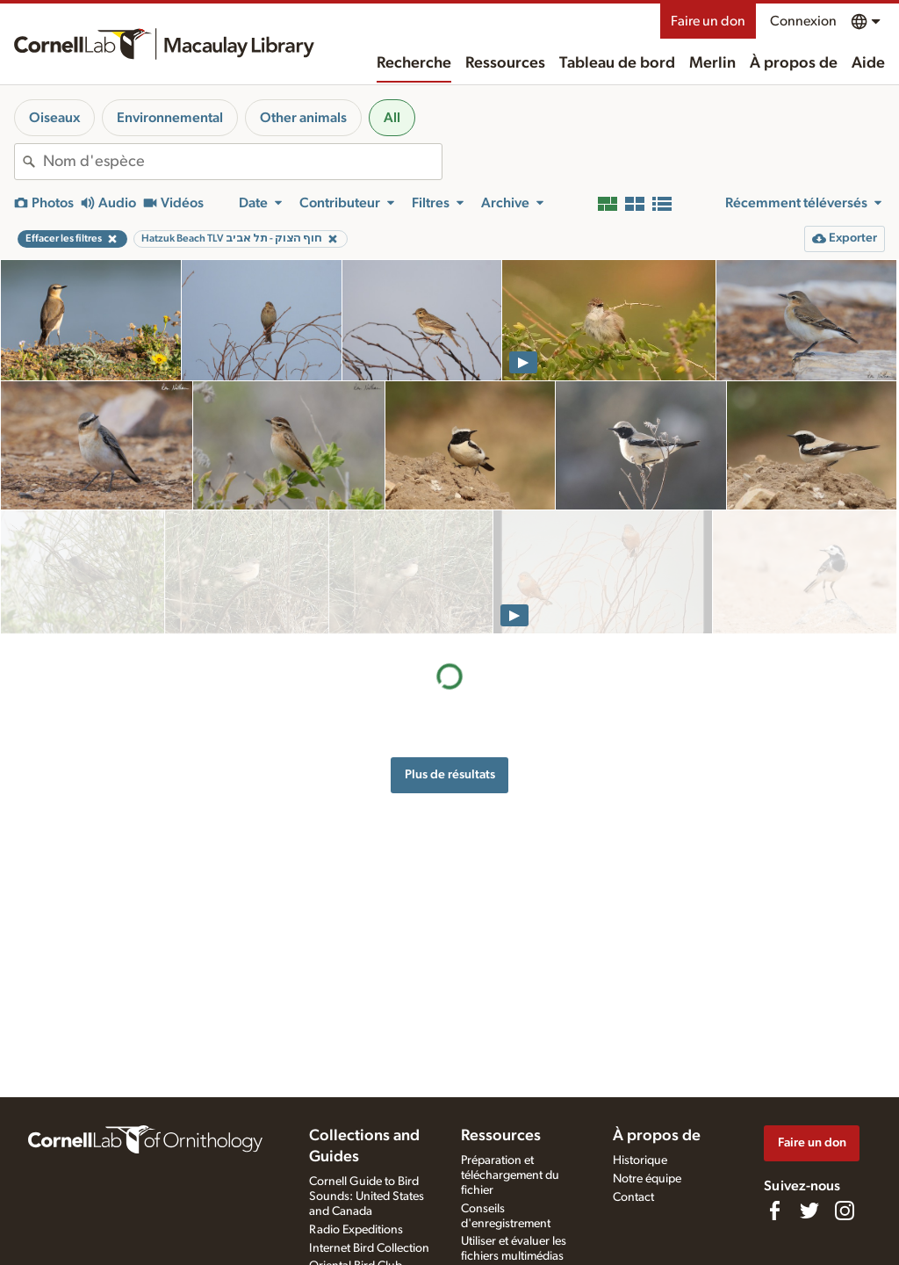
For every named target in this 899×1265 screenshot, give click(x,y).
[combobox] (242, 161)
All (392, 118)
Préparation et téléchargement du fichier (510, 1175)
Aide (868, 63)
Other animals (303, 118)
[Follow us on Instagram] (844, 1210)
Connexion (803, 21)
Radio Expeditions (356, 1230)
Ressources (505, 63)
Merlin (712, 63)
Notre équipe (647, 1179)
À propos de (794, 63)
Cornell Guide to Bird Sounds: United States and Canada (366, 1196)
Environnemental (170, 118)
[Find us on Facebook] (774, 1210)
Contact (633, 1197)
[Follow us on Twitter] (809, 1210)
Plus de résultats (450, 650)
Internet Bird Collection (369, 1248)
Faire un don (708, 21)
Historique (640, 1160)
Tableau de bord (617, 63)
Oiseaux (54, 118)
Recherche (414, 63)
